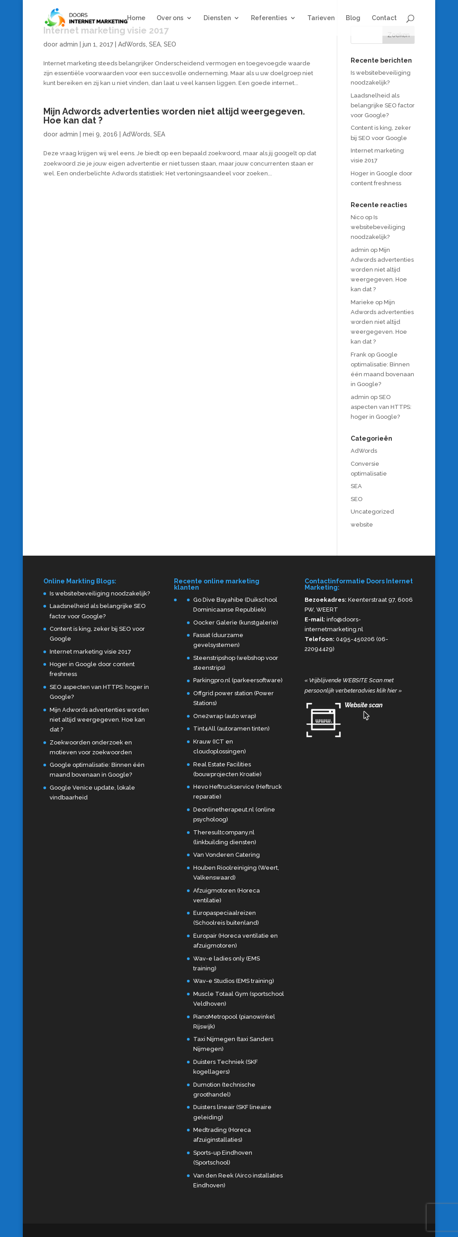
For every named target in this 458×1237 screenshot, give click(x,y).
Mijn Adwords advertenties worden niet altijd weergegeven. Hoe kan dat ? (174, 116)
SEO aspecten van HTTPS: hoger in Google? (381, 407)
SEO (170, 44)
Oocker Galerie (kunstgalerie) (235, 622)
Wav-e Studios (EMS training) (233, 981)
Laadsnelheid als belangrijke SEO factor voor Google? (383, 105)
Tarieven (321, 18)
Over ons (170, 18)
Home (136, 18)
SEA (155, 44)
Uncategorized (372, 511)
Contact (384, 18)
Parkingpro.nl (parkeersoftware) (238, 680)
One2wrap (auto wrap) (224, 716)
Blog (353, 18)
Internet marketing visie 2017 (90, 651)
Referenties (269, 18)
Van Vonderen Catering (226, 854)
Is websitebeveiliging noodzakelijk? (378, 227)
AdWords (132, 44)
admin (68, 44)
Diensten (217, 18)
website (362, 524)
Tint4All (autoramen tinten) (231, 728)
